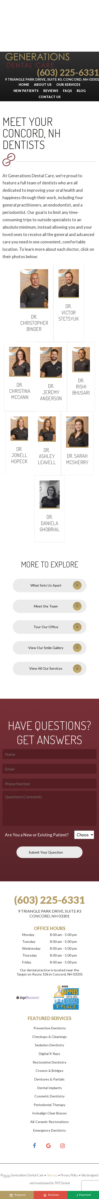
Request (17, 1195)
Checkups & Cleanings (49, 1037)
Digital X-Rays (49, 1053)
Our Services (68, 85)
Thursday (29, 955)
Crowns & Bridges (49, 1070)
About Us (43, 85)
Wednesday (31, 948)
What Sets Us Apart (45, 585)
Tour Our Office (45, 627)
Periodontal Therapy (49, 1105)
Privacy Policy (69, 1175)
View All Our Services (45, 668)
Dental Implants (49, 1088)
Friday (26, 962)
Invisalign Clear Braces (49, 1113)
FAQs (67, 91)
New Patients (26, 91)
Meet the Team (46, 606)
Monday (28, 935)
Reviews (50, 91)
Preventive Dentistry (49, 1028)
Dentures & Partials (49, 1079)
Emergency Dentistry (49, 1130)
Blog (81, 91)
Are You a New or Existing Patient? (37, 834)
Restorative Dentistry (49, 1062)
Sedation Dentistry (49, 1045)
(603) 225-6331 (68, 72)
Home (24, 85)
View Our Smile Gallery (45, 648)
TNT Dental (62, 1183)
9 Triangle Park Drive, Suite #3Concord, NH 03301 (49, 913)
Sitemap (52, 1175)
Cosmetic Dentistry (49, 1096)
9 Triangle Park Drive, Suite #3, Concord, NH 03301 (52, 79)
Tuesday (28, 941)
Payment (83, 1195)
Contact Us (50, 97)
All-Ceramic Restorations (49, 1122)
